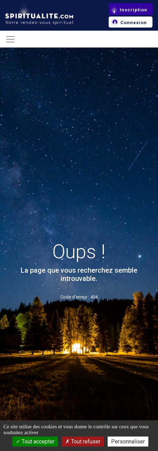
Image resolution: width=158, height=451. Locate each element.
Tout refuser (82, 441)
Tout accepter (35, 441)
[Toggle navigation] (10, 39)
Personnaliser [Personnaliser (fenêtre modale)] (128, 441)
